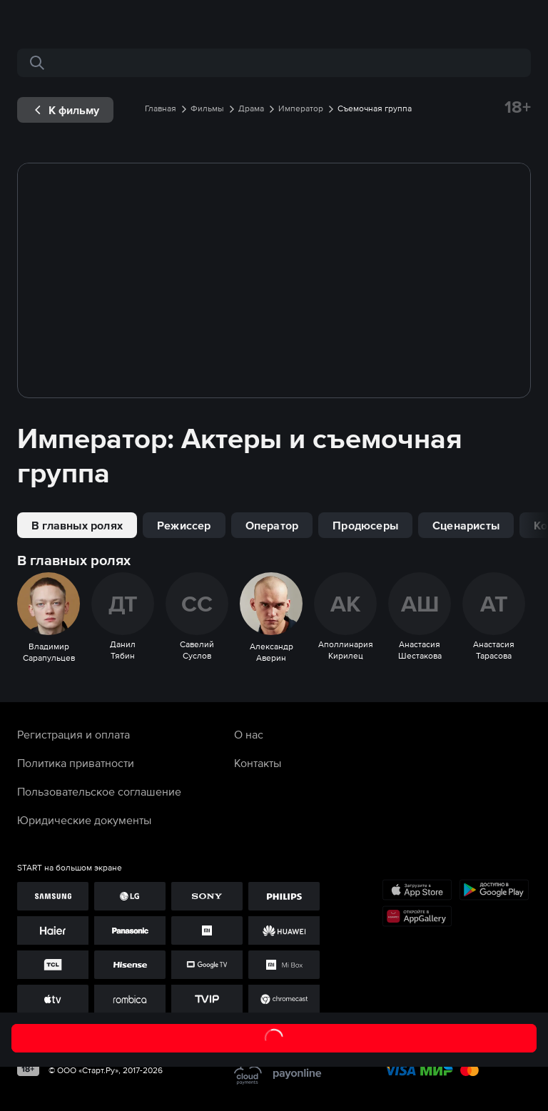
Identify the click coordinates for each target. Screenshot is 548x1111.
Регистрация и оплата (73, 734)
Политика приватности (75, 762)
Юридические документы (84, 819)
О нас (248, 734)
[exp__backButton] (65, 110)
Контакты (257, 762)
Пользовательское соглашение (99, 791)
